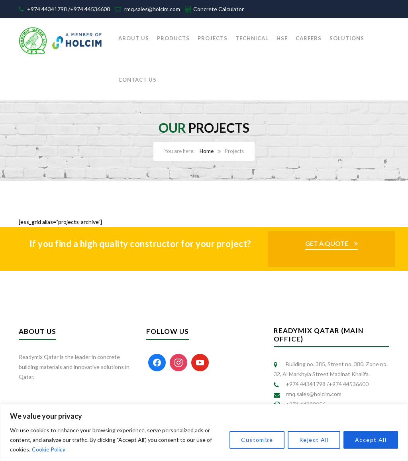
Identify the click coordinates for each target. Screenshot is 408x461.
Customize (257, 439)
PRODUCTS (173, 38)
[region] (204, 432)
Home (207, 151)
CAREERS (309, 38)
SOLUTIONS (347, 38)
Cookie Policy (48, 449)
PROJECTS (213, 38)
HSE (282, 38)
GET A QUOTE (326, 243)
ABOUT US (133, 38)
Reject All (314, 439)
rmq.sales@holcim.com (152, 9)
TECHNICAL (252, 38)
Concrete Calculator (218, 9)
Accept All (370, 439)
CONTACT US (137, 80)
